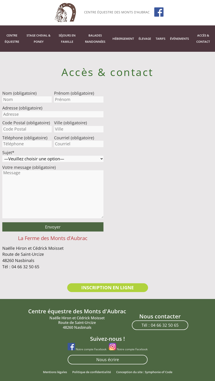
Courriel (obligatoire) (74, 137)
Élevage (145, 39)
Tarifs (160, 39)
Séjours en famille (67, 38)
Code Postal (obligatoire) (26, 122)
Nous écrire (107, 359)
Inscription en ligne (107, 287)
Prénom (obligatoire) (74, 93)
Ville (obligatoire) (70, 122)
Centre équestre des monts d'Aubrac (117, 12)
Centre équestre (12, 38)
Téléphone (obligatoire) (24, 137)
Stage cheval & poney (39, 38)
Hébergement (123, 39)
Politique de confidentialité (91, 372)
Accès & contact (203, 38)
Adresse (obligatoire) (22, 108)
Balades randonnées (95, 38)
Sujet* (8, 152)
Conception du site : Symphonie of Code (144, 372)
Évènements (179, 39)
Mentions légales (55, 372)
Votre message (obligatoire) (29, 167)
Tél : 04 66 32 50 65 (160, 325)
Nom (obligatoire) (19, 93)
